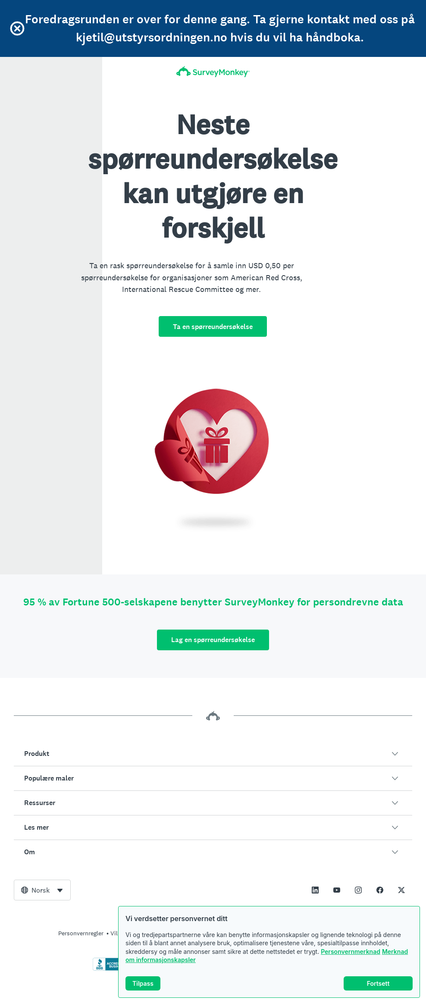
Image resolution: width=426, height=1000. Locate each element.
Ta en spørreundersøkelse (213, 326)
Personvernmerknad (350, 951)
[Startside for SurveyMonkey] (213, 72)
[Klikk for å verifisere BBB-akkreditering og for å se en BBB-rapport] (111, 969)
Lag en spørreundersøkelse (213, 639)
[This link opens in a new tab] (315, 890)
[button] (213, 754)
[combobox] (42, 890)
